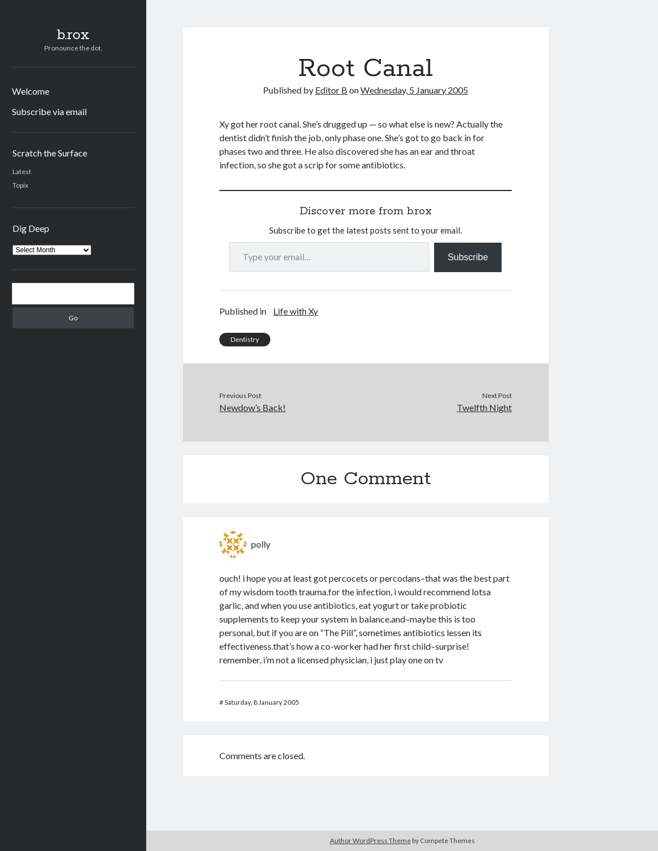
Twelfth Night (484, 407)
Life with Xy (295, 311)
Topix (20, 185)
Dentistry (245, 339)
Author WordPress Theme (370, 840)
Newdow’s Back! (252, 407)
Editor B (331, 89)
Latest (21, 171)
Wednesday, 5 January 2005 (414, 89)
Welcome (30, 91)
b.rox (73, 35)
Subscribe (468, 257)
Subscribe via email (49, 111)
